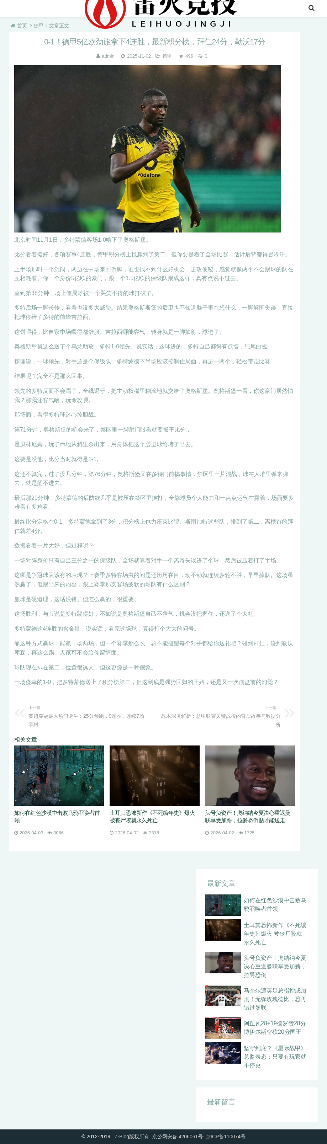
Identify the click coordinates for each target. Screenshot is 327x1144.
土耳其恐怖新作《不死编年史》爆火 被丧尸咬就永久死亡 (275, 933)
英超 (60, 9)
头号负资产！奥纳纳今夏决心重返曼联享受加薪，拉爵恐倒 (275, 966)
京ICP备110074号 (226, 1136)
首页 (16, 9)
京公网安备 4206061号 (177, 1136)
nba (38, 9)
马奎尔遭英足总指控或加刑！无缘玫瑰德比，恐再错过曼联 (275, 999)
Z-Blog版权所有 (132, 1136)
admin (108, 56)
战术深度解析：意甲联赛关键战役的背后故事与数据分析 (220, 715)
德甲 (39, 25)
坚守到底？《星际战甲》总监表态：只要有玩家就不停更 (275, 1056)
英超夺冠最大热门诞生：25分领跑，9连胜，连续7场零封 (88, 715)
